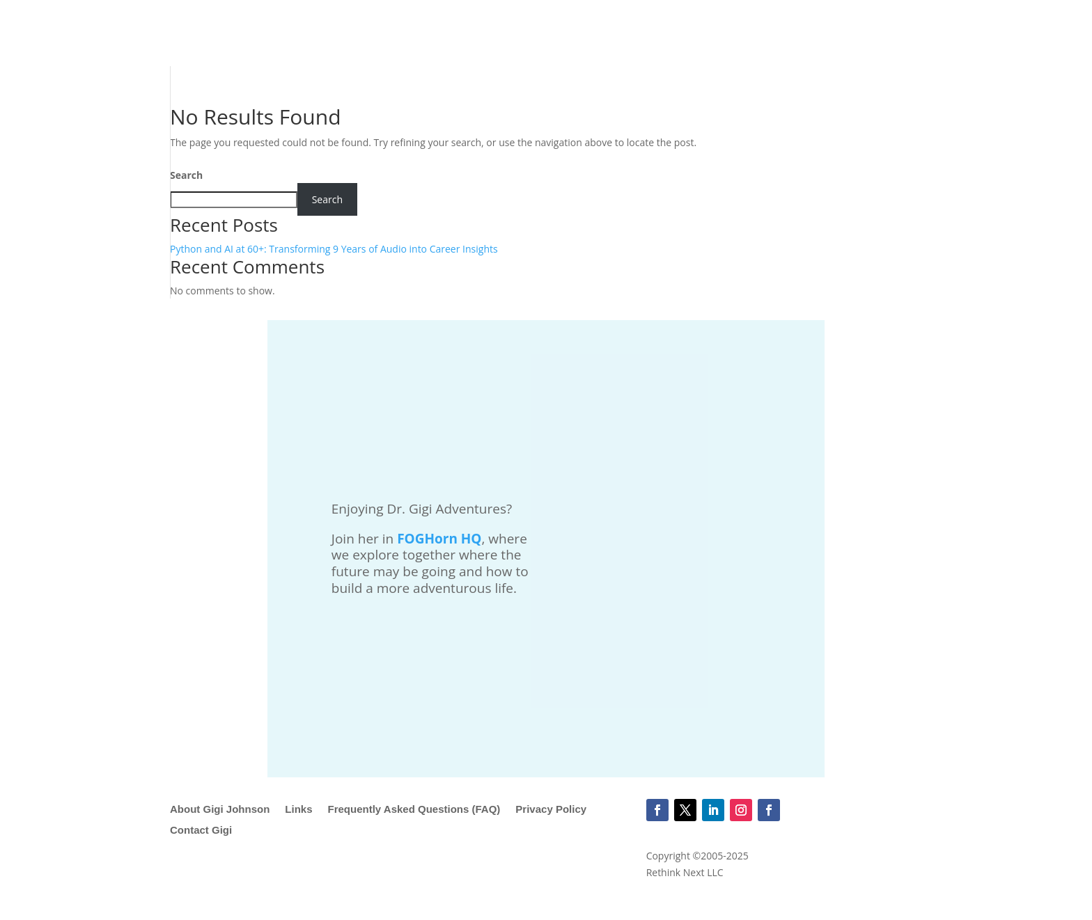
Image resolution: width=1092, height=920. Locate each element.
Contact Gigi (201, 830)
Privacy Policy (550, 809)
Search (186, 175)
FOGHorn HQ (439, 539)
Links (298, 809)
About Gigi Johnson (220, 809)
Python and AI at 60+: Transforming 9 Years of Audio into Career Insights (334, 248)
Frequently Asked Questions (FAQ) (414, 809)
